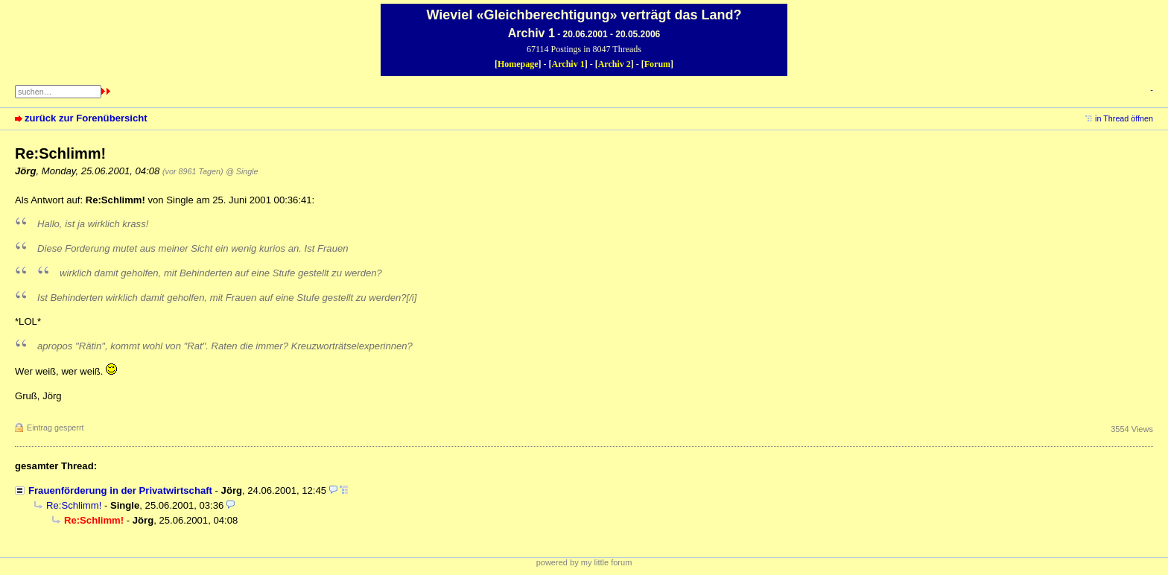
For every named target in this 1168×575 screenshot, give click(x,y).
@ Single (242, 171)
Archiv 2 (614, 64)
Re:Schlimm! (73, 505)
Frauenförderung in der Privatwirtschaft (120, 490)
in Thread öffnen (1124, 118)
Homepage (518, 64)
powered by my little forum (584, 562)
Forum (657, 64)
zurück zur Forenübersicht (86, 118)
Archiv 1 (568, 64)
